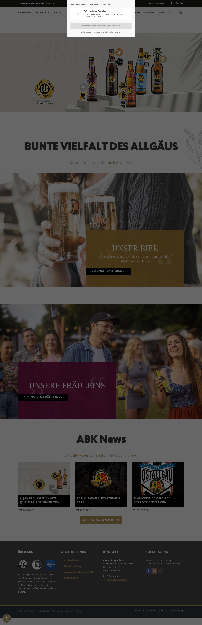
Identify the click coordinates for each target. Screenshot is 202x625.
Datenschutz (86, 32)
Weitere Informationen (112, 32)
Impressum (97, 32)
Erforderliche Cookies (107, 14)
